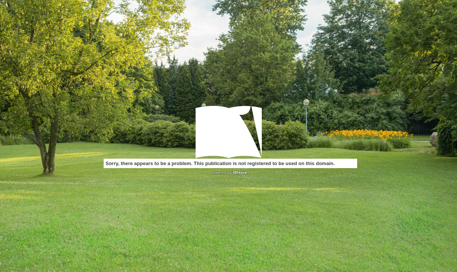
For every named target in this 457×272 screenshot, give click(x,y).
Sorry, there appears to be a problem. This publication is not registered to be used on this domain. (220, 163)
